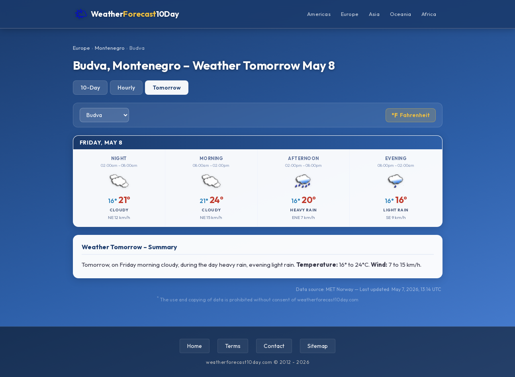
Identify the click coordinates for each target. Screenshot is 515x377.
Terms (233, 346)
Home (194, 346)
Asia (374, 14)
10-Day (90, 87)
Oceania (400, 14)
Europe (349, 14)
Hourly (126, 87)
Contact (274, 346)
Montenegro (110, 48)
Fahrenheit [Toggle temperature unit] (411, 115)
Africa (428, 14)
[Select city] (104, 115)
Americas (319, 14)
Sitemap (317, 346)
